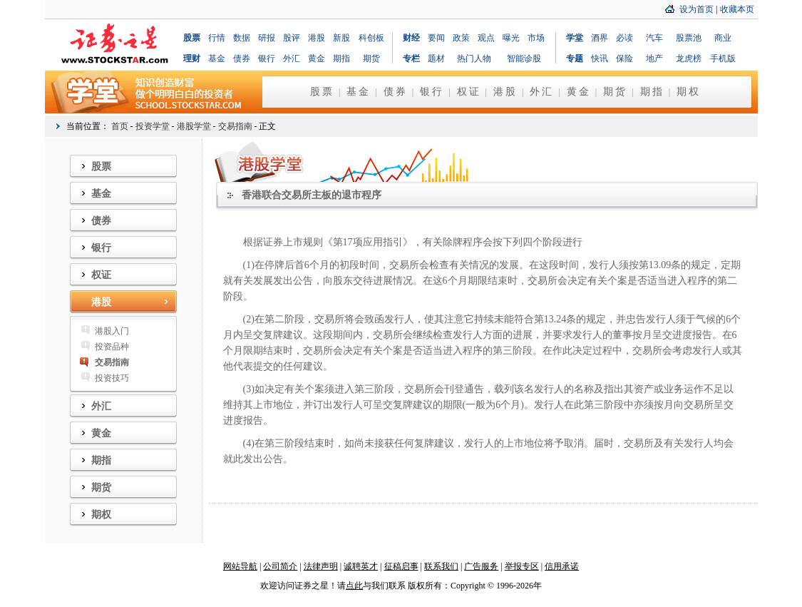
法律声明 (321, 566)
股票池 (688, 38)
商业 (722, 38)
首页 (119, 126)
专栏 (411, 58)
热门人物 (474, 58)
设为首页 (696, 9)
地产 (654, 58)
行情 (216, 38)
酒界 (599, 38)
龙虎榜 (688, 58)
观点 (486, 38)
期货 (371, 58)
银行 (266, 58)
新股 (341, 38)
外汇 (291, 58)
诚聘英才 (361, 566)
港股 (316, 38)
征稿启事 (401, 566)
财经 (411, 38)
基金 (216, 58)
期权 (689, 91)
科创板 (371, 38)
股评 (291, 38)
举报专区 (522, 566)
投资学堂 (152, 126)
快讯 (599, 58)
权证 (469, 91)
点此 (354, 586)
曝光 (511, 38)
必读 (624, 38)
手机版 (723, 58)
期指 (341, 58)
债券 (241, 58)
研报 (266, 38)
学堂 (574, 38)
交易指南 (235, 126)
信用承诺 (562, 566)
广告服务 (481, 566)
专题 (574, 58)
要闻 (436, 38)
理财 (191, 58)
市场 (536, 38)
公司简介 (280, 566)
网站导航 (240, 566)
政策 (461, 38)
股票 (191, 38)
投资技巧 (112, 378)
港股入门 (112, 331)
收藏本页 (737, 9)
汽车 (654, 38)
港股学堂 (194, 126)
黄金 (316, 58)
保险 (624, 58)
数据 (241, 38)
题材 (436, 58)
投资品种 (112, 347)
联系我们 (441, 566)
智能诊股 (524, 58)
